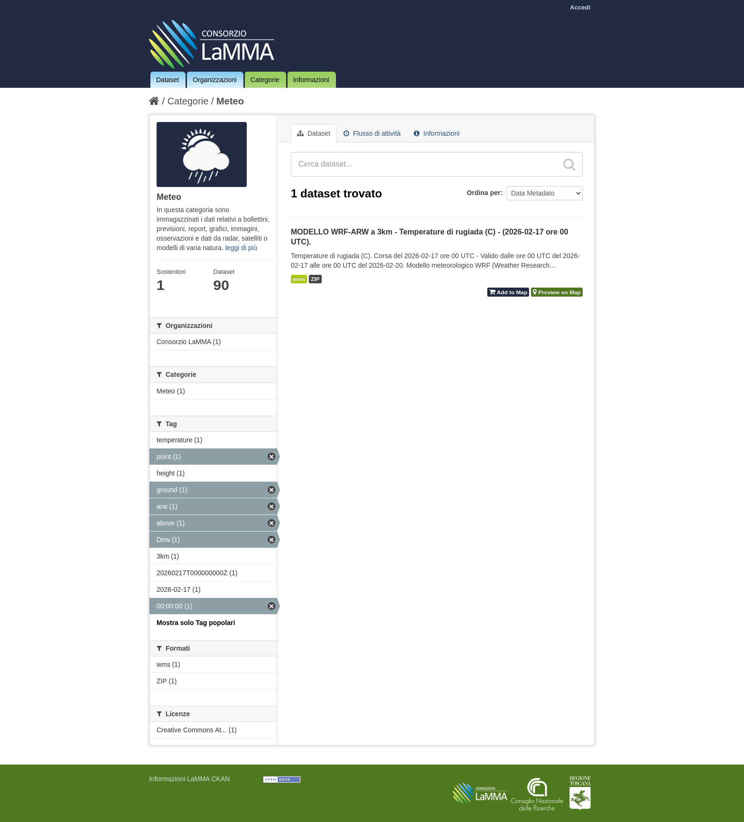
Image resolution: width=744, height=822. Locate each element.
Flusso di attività (372, 133)
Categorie (265, 80)
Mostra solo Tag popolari (196, 622)
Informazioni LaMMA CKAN (189, 779)
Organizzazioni (215, 80)
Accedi (580, 7)
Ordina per (484, 192)
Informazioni (311, 80)
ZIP (315, 279)
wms (299, 279)
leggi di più (241, 248)
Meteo (230, 101)
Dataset (167, 80)
